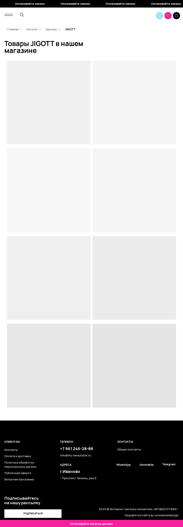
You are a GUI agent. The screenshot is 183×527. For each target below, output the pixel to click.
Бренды (51, 29)
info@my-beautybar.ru (75, 455)
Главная (12, 29)
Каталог (32, 29)
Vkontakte (146, 464)
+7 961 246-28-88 (76, 448)
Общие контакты (129, 449)
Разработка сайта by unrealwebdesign (152, 515)
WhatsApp (123, 464)
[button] (33, 513)
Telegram (168, 464)
